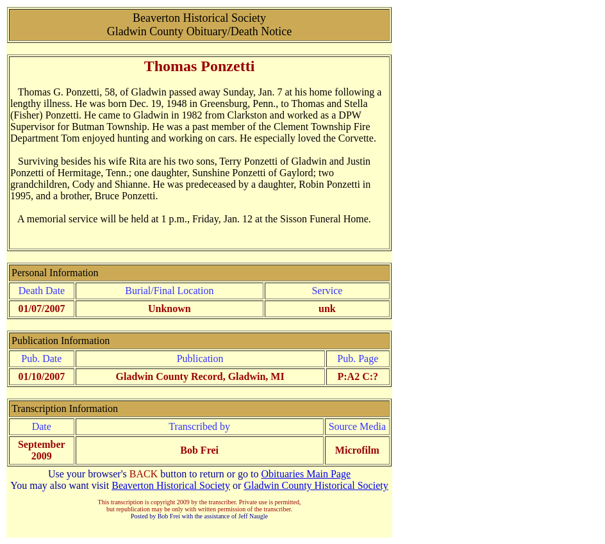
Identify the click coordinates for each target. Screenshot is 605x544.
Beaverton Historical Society (171, 485)
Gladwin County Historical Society (316, 485)
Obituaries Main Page (306, 473)
